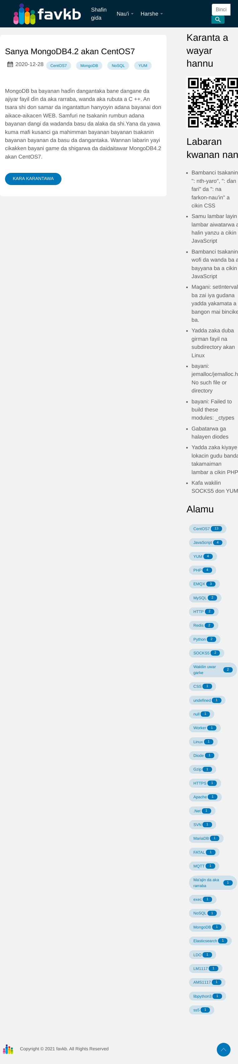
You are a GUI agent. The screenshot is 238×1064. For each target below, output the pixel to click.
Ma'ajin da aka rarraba (213, 882)
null (201, 714)
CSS (202, 686)
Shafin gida (99, 14)
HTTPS (205, 783)
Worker (204, 728)
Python (204, 639)
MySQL (205, 598)
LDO (202, 954)
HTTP (203, 611)
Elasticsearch (210, 940)
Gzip (202, 769)
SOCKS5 (206, 653)
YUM (142, 65)
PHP (202, 570)
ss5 (201, 1010)
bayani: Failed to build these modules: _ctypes (213, 409)
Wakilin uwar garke (213, 669)
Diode (203, 755)
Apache (205, 797)
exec (202, 899)
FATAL (204, 852)
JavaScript (207, 542)
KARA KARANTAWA (33, 178)
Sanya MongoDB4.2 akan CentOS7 (70, 51)
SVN (202, 824)
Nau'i (125, 14)
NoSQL (118, 65)
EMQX (204, 584)
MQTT (204, 866)
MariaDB (206, 838)
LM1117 (205, 968)
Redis (203, 625)
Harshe (152, 14)
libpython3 (207, 996)
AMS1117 (207, 982)
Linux (203, 741)
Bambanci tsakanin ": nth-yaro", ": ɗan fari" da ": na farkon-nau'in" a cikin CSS (215, 189)
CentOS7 (58, 65)
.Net (202, 811)
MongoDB (89, 65)
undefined (207, 700)
